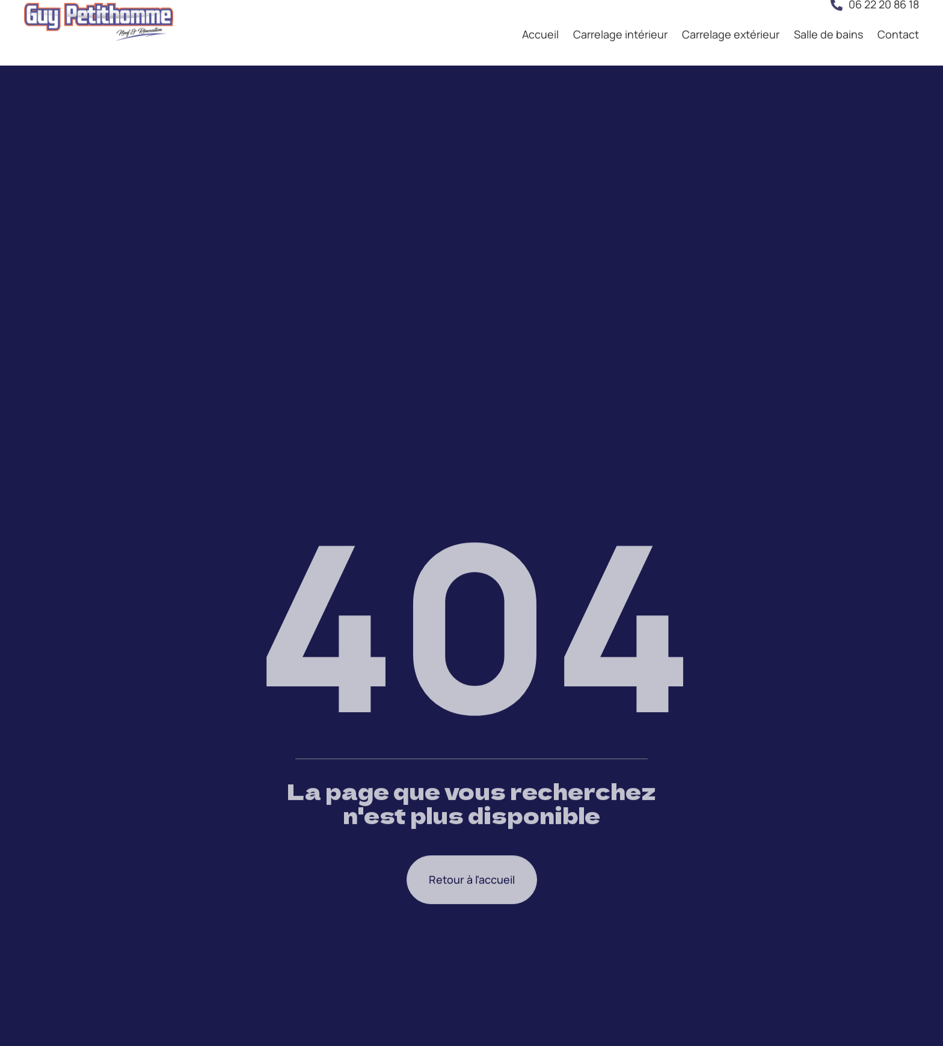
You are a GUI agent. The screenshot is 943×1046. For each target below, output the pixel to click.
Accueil (540, 21)
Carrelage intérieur (620, 21)
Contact (898, 21)
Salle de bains (828, 21)
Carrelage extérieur (730, 21)
